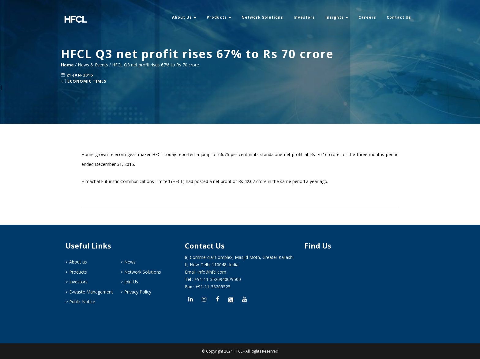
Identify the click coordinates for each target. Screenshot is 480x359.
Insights (336, 17)
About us (78, 262)
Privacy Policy (137, 292)
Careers (367, 17)
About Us (184, 17)
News (130, 262)
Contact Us (399, 17)
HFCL (238, 351)
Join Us (131, 282)
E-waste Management (91, 292)
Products (219, 17)
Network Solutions (262, 17)
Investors (304, 17)
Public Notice (82, 302)
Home (68, 65)
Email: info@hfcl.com (205, 272)
